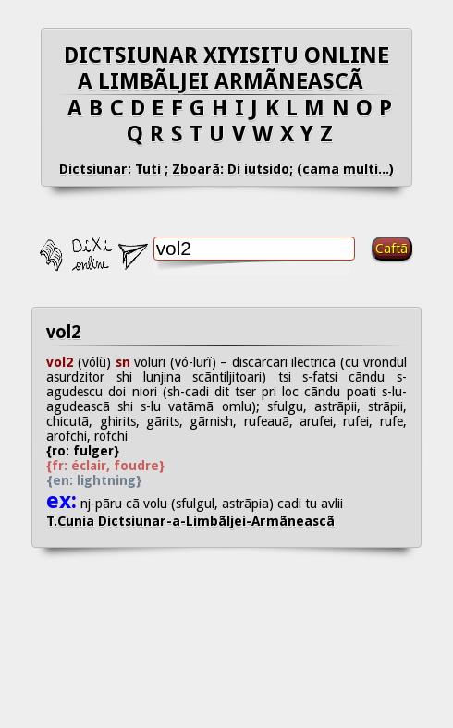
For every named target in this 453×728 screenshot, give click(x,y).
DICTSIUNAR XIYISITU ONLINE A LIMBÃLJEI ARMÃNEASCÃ (226, 68)
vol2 (63, 332)
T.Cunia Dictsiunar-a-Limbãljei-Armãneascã (205, 521)
